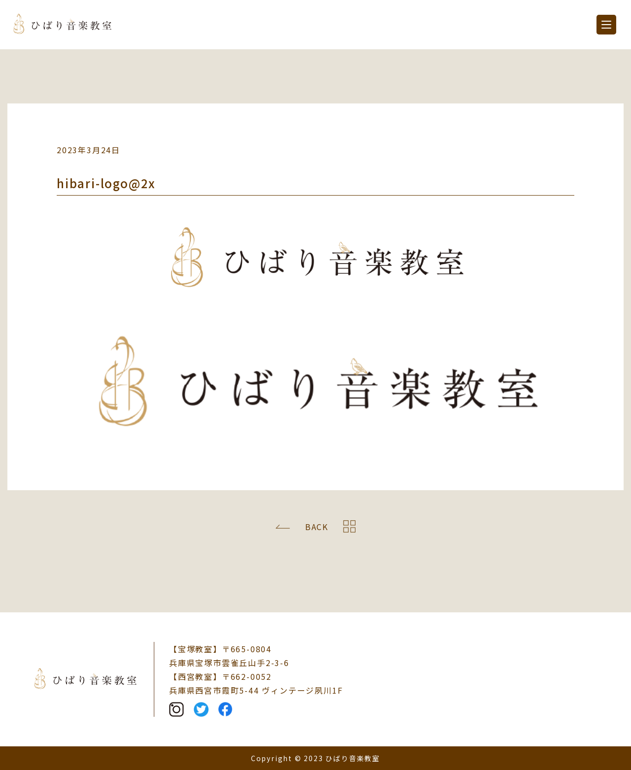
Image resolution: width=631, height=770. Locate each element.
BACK (316, 527)
